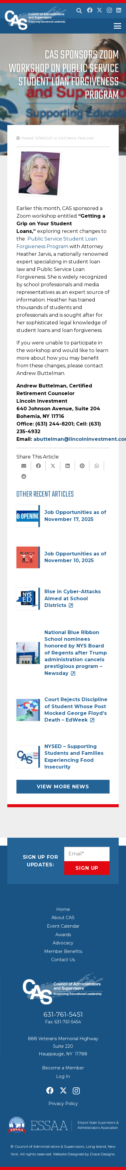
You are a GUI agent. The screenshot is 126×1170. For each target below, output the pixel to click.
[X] (99, 10)
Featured (85, 138)
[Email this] (23, 466)
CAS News (67, 138)
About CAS (63, 917)
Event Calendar (63, 926)
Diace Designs (102, 1154)
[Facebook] (90, 10)
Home (63, 909)
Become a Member (63, 1068)
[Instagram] (109, 10)
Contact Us (63, 959)
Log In (63, 1076)
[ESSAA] (63, 1125)
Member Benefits (63, 951)
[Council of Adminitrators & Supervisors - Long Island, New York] (35, 17)
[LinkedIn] (118, 10)
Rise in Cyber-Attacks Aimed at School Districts (72, 598)
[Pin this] (82, 466)
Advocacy (63, 943)
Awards (63, 934)
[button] (79, 10)
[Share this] (38, 466)
